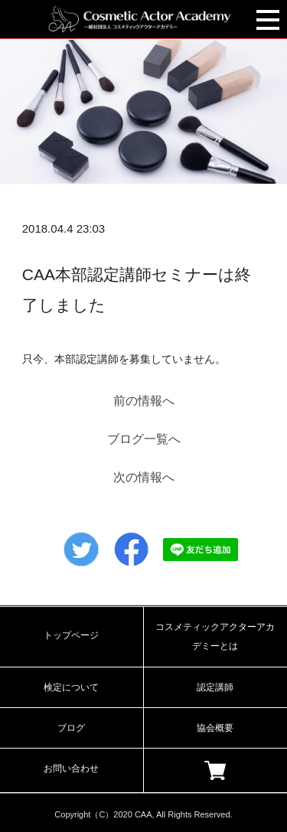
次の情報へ (143, 477)
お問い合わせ (71, 768)
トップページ (71, 635)
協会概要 (215, 728)
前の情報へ (143, 400)
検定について (71, 687)
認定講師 (215, 687)
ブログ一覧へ (144, 438)
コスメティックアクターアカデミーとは (215, 636)
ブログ (71, 728)
